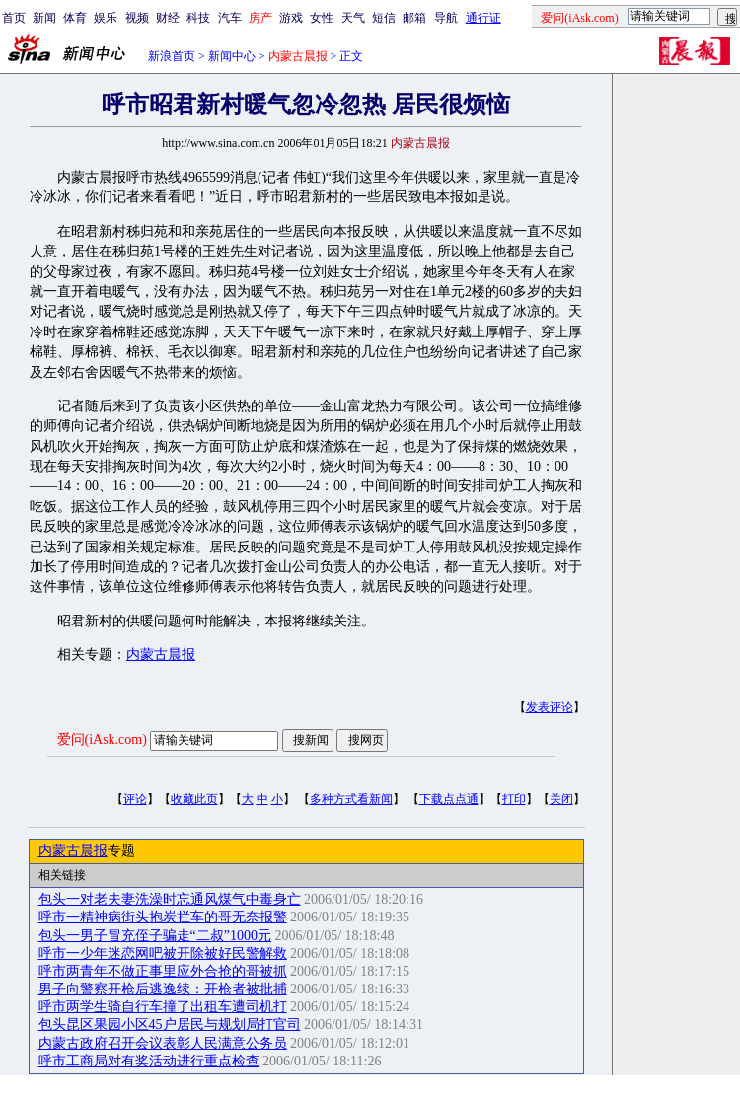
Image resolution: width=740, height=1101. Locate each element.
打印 (514, 799)
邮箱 (414, 18)
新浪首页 (171, 56)
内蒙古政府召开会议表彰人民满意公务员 (162, 1043)
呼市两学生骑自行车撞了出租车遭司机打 (162, 1006)
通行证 (483, 18)
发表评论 (549, 707)
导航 (446, 18)
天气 (353, 18)
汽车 (230, 18)
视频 (137, 18)
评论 (135, 799)
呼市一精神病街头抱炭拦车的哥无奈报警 (162, 917)
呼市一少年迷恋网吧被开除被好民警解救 (162, 953)
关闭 (561, 799)
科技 (198, 18)
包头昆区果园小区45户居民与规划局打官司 (169, 1024)
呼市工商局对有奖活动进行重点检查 (148, 1061)
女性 (321, 18)
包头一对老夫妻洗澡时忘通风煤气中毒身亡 (169, 899)
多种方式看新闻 (351, 799)
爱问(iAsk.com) (102, 739)
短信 (384, 18)
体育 (75, 18)
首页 (14, 18)
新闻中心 (232, 56)
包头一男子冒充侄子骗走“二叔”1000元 (154, 935)
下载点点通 (449, 799)
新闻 (44, 18)
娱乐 (105, 18)
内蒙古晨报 (160, 654)
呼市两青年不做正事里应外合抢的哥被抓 (162, 971)
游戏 (291, 18)
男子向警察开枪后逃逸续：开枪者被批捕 (162, 989)
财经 (168, 18)
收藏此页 (194, 799)
